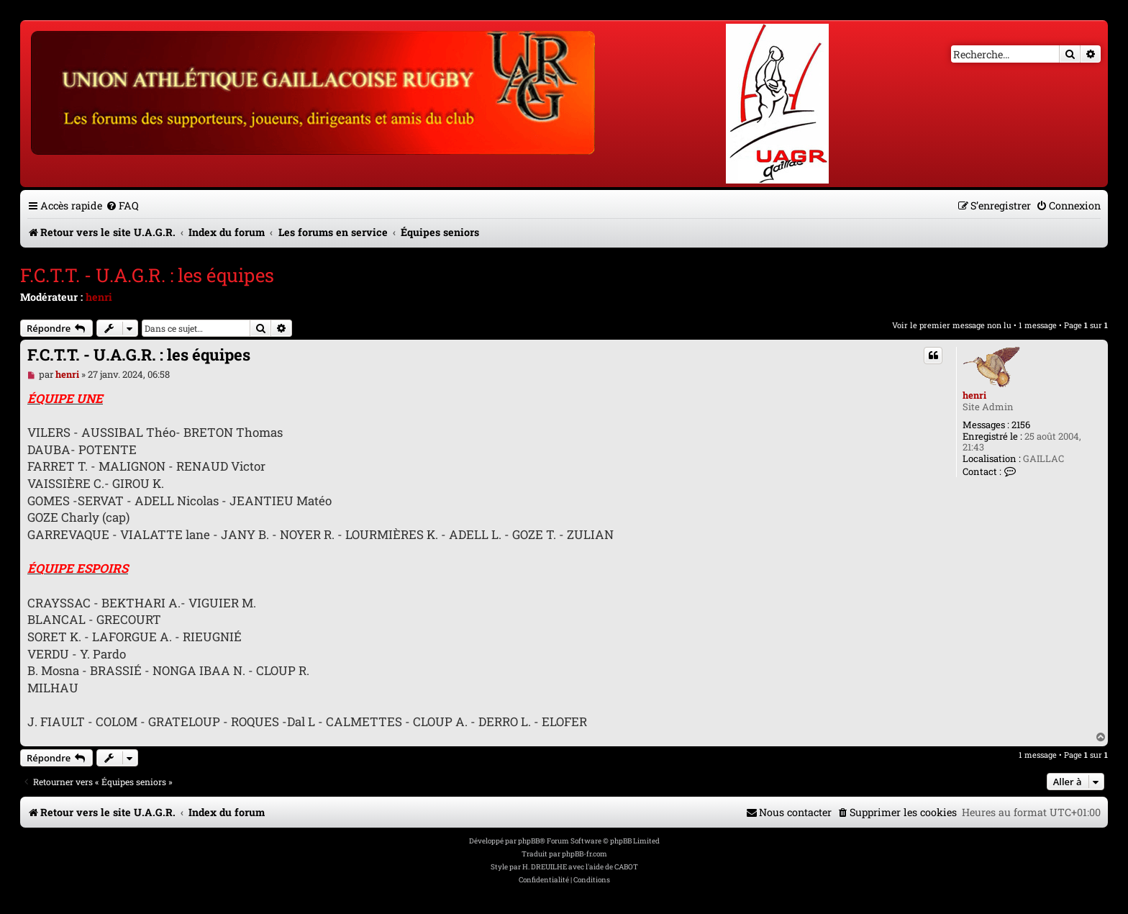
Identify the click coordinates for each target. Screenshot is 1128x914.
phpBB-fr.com (584, 854)
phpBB (529, 841)
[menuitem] (122, 205)
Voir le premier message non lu (951, 325)
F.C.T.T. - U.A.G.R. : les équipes (147, 275)
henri (99, 297)
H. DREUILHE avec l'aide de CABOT (580, 867)
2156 (1020, 425)
